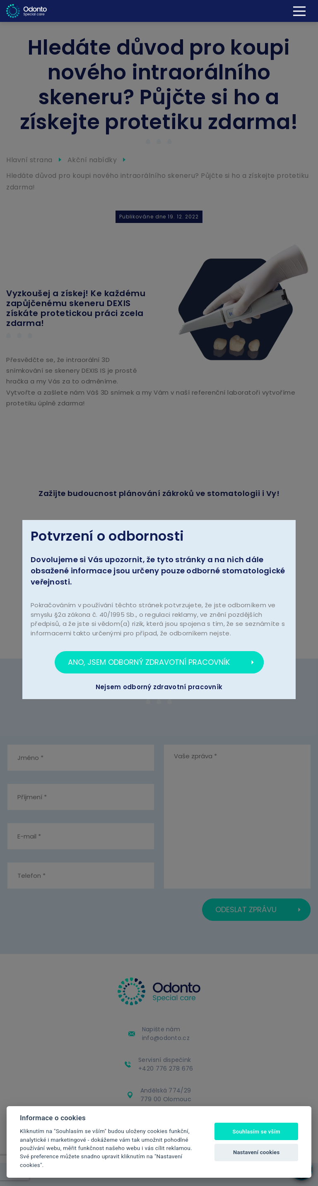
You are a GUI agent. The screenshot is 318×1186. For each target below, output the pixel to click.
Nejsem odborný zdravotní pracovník (159, 687)
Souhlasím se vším (256, 1131)
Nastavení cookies (256, 1152)
